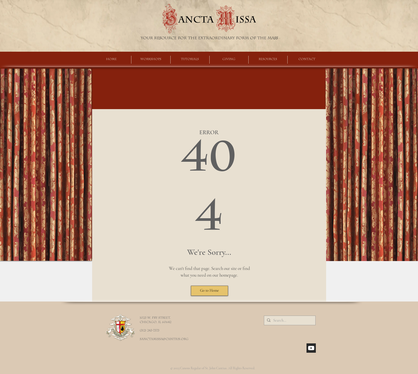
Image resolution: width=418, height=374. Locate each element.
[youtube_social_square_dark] (311, 348)
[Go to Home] (209, 291)
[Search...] (289, 320)
